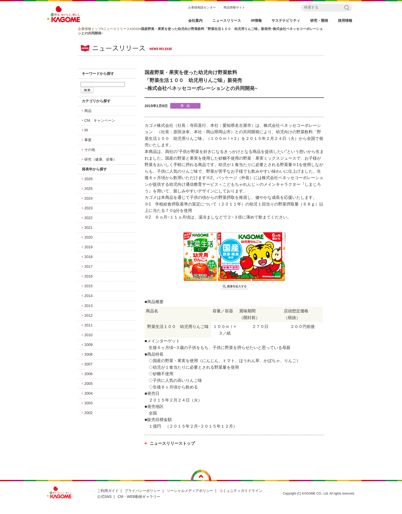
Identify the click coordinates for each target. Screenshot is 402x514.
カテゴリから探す (96, 101)
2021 (88, 227)
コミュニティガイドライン (240, 491)
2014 (88, 296)
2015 (135, 29)
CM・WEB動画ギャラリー (139, 497)
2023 (88, 208)
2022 (88, 218)
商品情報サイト (234, 7)
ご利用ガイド (108, 491)
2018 (88, 257)
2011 (88, 325)
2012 (88, 315)
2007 (88, 364)
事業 (88, 140)
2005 (88, 384)
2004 (88, 393)
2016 (88, 276)
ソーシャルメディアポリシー (190, 491)
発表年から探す (94, 169)
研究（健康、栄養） (100, 159)
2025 (88, 189)
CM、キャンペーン (99, 120)
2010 (88, 335)
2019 (88, 247)
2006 (88, 374)
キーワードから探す (98, 73)
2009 (88, 345)
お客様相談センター (202, 7)
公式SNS (104, 497)
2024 (88, 198)
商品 (88, 111)
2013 (88, 306)
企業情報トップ (89, 29)
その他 (89, 150)
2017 (88, 266)
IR (86, 130)
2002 (88, 413)
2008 (88, 354)
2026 (88, 179)
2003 (88, 403)
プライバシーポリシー (142, 491)
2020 (88, 237)
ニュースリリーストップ (172, 443)
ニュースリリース (116, 29)
